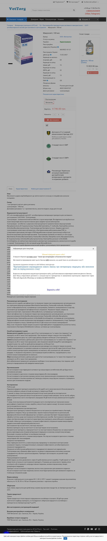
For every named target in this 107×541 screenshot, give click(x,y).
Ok (65, 538)
